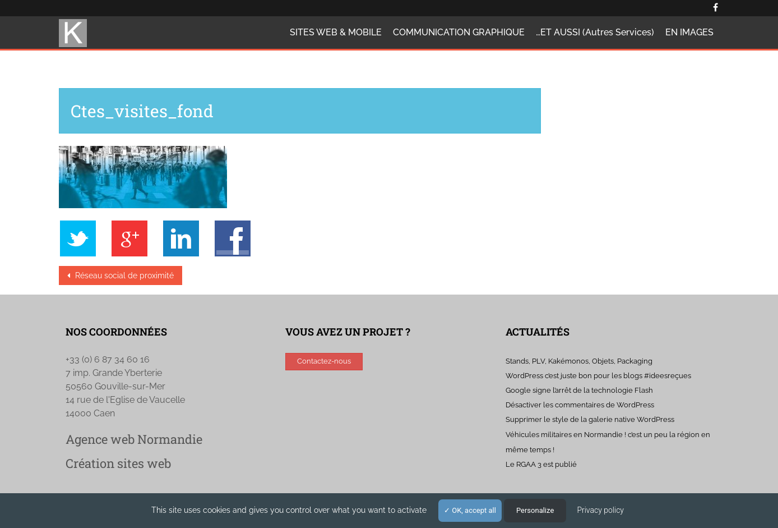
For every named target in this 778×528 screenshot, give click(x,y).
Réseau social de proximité (123, 275)
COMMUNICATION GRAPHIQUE (459, 32)
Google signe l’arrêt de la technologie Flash (579, 390)
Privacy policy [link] (600, 510)
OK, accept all (470, 510)
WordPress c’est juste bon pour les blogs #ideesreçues (598, 375)
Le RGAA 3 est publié (541, 464)
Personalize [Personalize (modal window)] (535, 510)
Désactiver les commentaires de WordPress (580, 405)
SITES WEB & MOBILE (336, 32)
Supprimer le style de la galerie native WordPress (590, 419)
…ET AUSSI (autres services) (595, 32)
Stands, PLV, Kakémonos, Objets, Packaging (579, 361)
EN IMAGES (689, 32)
